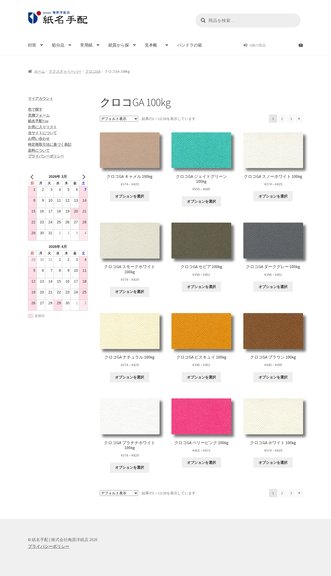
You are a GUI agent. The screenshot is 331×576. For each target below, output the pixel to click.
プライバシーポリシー (46, 156)
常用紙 (86, 45)
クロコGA (93, 71)
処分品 (58, 45)
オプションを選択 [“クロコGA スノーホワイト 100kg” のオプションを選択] (273, 196)
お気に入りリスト (42, 127)
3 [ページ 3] (291, 118)
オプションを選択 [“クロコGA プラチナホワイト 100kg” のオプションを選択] (129, 467)
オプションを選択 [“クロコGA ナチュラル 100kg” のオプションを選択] (129, 377)
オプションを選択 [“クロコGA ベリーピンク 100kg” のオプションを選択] (201, 462)
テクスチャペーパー (65, 71)
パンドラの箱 (189, 45)
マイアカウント (40, 98)
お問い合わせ (39, 138)
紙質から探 (118, 45)
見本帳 (153, 45)
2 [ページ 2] (282, 118)
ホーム (39, 71)
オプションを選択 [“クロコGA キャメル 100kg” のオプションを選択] (129, 196)
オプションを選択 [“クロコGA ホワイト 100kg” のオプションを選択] (273, 462)
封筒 (32, 45)
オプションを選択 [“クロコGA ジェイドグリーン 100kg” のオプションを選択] (201, 201)
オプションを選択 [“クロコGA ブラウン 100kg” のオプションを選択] (273, 377)
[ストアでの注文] (119, 119)
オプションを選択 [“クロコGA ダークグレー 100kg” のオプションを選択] (273, 286)
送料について (39, 150)
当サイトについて (42, 133)
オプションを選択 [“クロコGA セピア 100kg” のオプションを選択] (201, 286)
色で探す (35, 109)
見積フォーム (39, 115)
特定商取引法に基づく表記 (49, 144)
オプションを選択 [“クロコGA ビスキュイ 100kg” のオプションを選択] (201, 377)
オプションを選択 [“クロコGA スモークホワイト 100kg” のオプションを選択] (129, 291)
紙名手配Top (38, 121)
